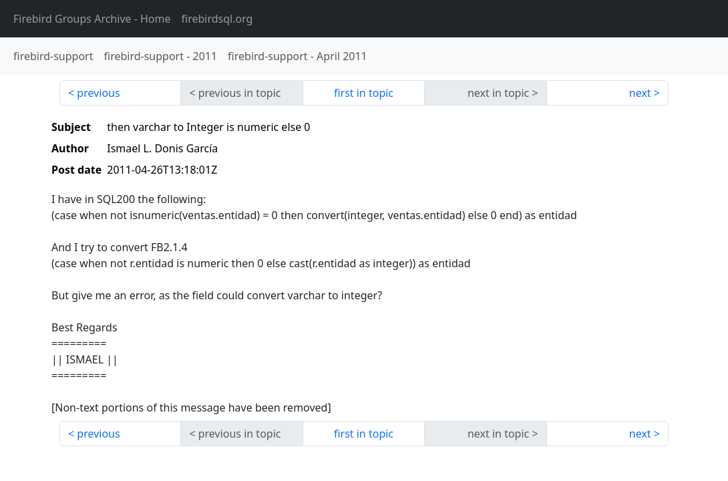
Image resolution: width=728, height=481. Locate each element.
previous (98, 93)
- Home (92, 18)
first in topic (363, 93)
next (640, 93)
